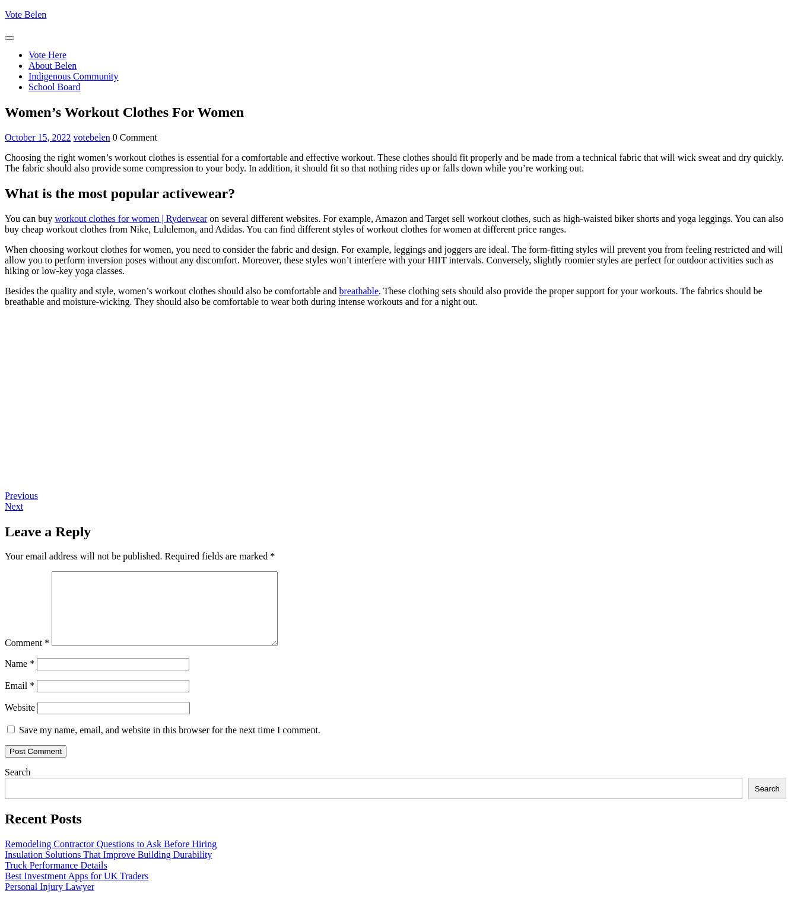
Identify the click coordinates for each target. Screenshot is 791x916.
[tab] (9, 38)
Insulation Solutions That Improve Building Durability (108, 869)
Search (18, 786)
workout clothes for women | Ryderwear (131, 219)
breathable (359, 291)
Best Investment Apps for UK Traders (76, 890)
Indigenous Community (73, 76)
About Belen (52, 66)
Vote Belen (25, 14)
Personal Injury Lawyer (49, 901)
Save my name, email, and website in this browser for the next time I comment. (169, 744)
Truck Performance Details (56, 879)
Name (19, 678)
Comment (27, 657)
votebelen (92, 137)
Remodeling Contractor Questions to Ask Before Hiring (111, 858)
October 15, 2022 (38, 137)
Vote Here (47, 55)
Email (19, 700)
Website (20, 722)
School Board (54, 87)
